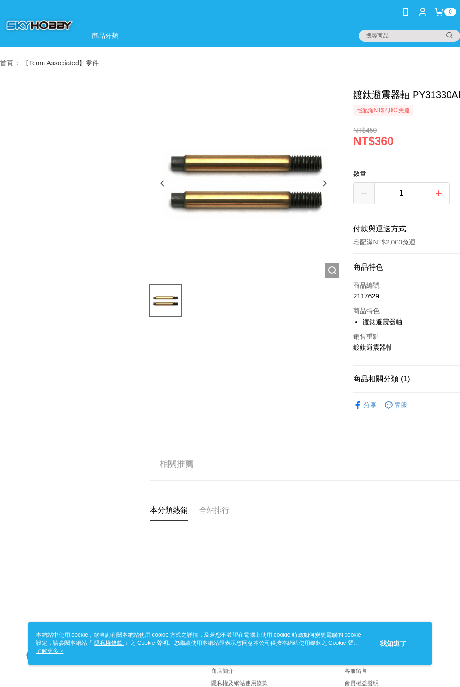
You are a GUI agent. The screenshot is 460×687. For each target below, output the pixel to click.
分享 (365, 405)
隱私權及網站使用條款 (239, 683)
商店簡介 (222, 671)
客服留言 (356, 671)
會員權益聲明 (362, 683)
